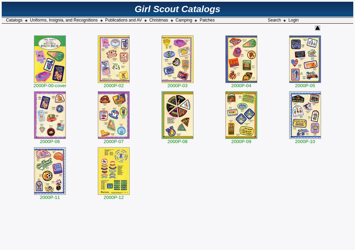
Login (293, 20)
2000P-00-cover (50, 83)
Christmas (158, 20)
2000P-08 (177, 139)
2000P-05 (305, 83)
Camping (183, 20)
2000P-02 (114, 83)
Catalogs (14, 20)
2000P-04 (241, 83)
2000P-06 (50, 139)
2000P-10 (305, 139)
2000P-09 (241, 139)
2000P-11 (50, 195)
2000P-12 (114, 195)
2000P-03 (177, 83)
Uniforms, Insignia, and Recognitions (63, 20)
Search (274, 20)
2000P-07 (114, 139)
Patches (207, 20)
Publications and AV (123, 20)
